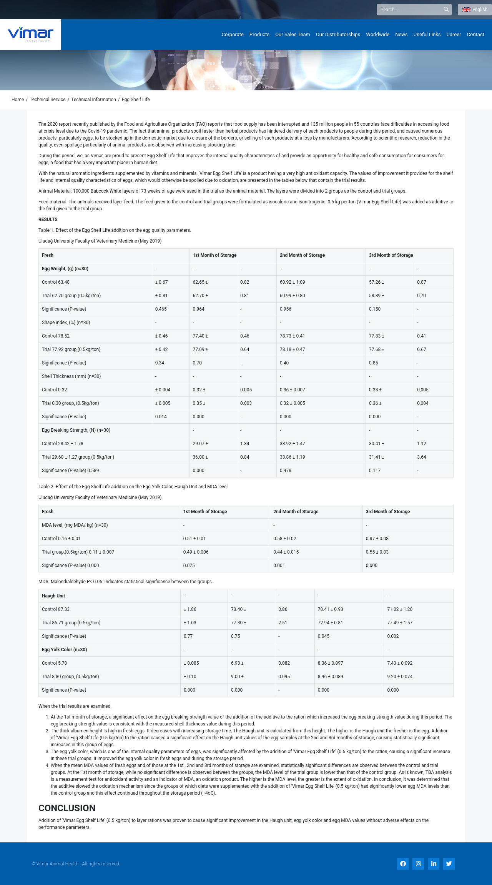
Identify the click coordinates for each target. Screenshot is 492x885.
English (474, 9)
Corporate (233, 34)
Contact (475, 34)
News (401, 34)
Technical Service (47, 99)
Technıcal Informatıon (93, 99)
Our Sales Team (292, 34)
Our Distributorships (338, 34)
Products (259, 34)
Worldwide (377, 34)
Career (454, 34)
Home (18, 99)
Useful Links (427, 34)
